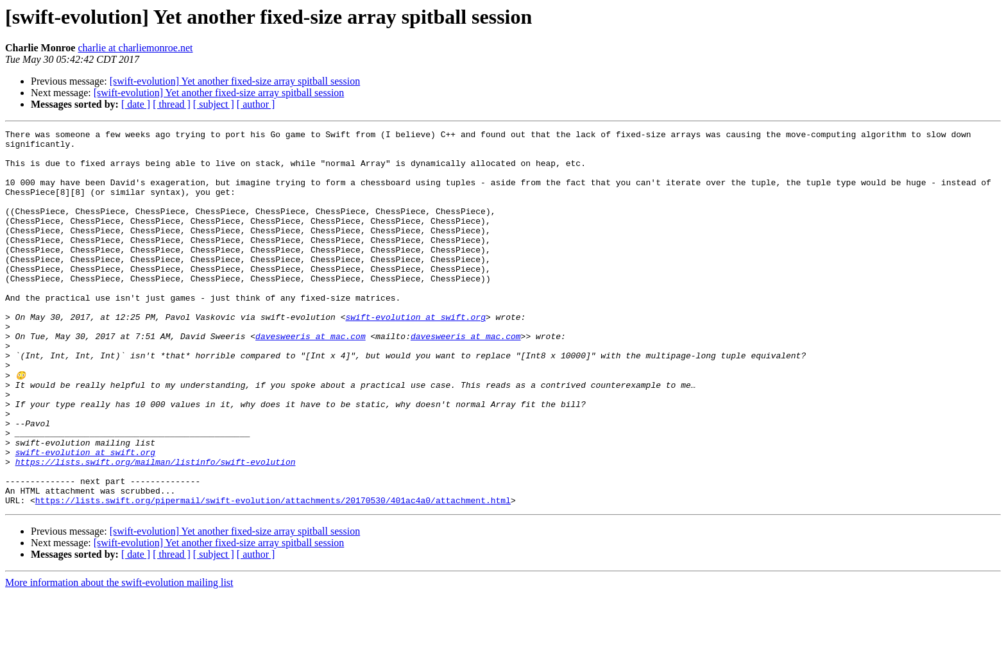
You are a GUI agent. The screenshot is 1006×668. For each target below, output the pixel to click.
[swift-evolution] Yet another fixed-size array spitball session (235, 81)
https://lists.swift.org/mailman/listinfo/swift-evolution (155, 528)
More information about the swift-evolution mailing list (119, 656)
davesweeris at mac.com (310, 378)
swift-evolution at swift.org (415, 355)
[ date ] (135, 104)
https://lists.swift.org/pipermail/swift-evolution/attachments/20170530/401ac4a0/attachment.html (273, 574)
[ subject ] (213, 104)
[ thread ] (172, 104)
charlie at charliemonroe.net (135, 47)
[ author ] (256, 104)
